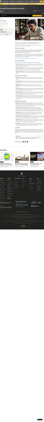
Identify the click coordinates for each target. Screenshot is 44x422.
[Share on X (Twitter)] (23, 141)
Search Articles (4, 15)
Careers (23, 184)
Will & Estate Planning (3, 188)
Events (23, 187)
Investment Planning (3, 182)
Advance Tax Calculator (10, 182)
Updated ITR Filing (2, 198)
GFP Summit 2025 (39, 181)
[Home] (0, 6)
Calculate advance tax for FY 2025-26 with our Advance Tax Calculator (27, 58)
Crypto (16, 189)
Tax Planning (2, 185)
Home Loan (16, 181)
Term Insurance (17, 187)
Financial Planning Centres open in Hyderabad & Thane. (23, 3)
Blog (2, 6)
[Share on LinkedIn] (25, 141)
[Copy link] (27, 141)
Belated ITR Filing (2, 195)
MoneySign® (23, 181)
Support (30, 181)
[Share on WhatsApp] (21, 141)
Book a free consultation (38, 15)
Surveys (30, 185)
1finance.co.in (23, 211)
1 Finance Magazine (39, 185)
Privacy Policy (31, 188)
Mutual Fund (16, 184)
